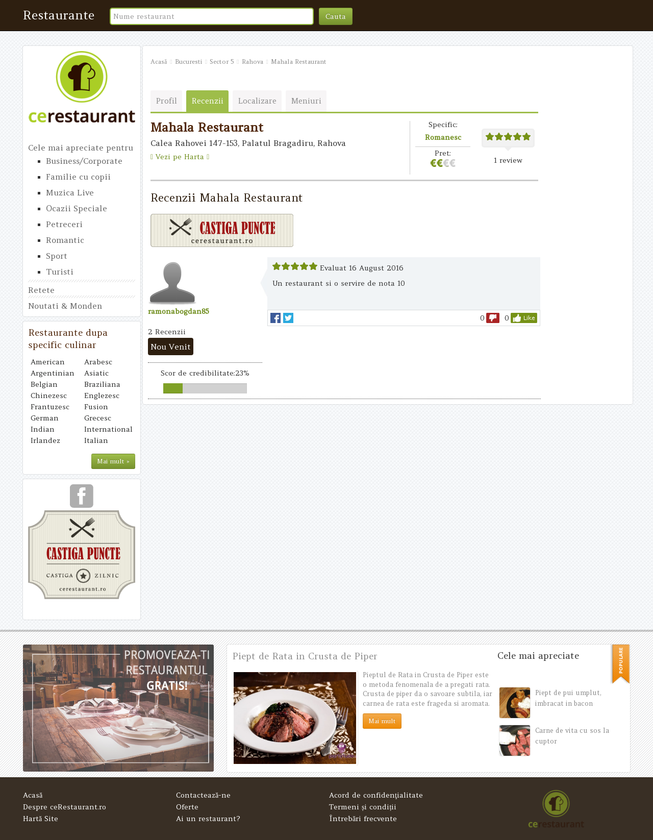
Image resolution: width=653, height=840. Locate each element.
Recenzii (207, 101)
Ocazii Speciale (76, 208)
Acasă (32, 795)
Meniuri (306, 101)
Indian (43, 429)
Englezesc (101, 395)
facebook (275, 318)
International (108, 429)
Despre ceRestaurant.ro (64, 806)
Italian (96, 440)
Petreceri (64, 224)
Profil (166, 101)
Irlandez (45, 440)
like (524, 318)
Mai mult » (113, 461)
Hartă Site (40, 818)
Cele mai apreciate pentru (80, 147)
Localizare (257, 101)
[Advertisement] (584, 225)
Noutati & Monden (65, 306)
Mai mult (382, 721)
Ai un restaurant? (208, 818)
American (48, 361)
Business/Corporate (84, 161)
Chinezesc (49, 395)
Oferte (187, 806)
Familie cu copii (78, 176)
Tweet (288, 318)
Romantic (65, 240)
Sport (56, 256)
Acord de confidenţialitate (376, 795)
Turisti (59, 271)
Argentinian (52, 373)
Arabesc (98, 361)
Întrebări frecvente (363, 818)
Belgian (44, 384)
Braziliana (102, 384)
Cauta (335, 16)
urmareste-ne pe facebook (81, 499)
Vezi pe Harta (179, 156)
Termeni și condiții (362, 806)
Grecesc (97, 418)
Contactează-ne (203, 795)
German (45, 418)
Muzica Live (70, 192)
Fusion (96, 406)
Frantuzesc (50, 406)
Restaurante (58, 15)
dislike (492, 318)
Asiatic (96, 373)
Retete (41, 290)
